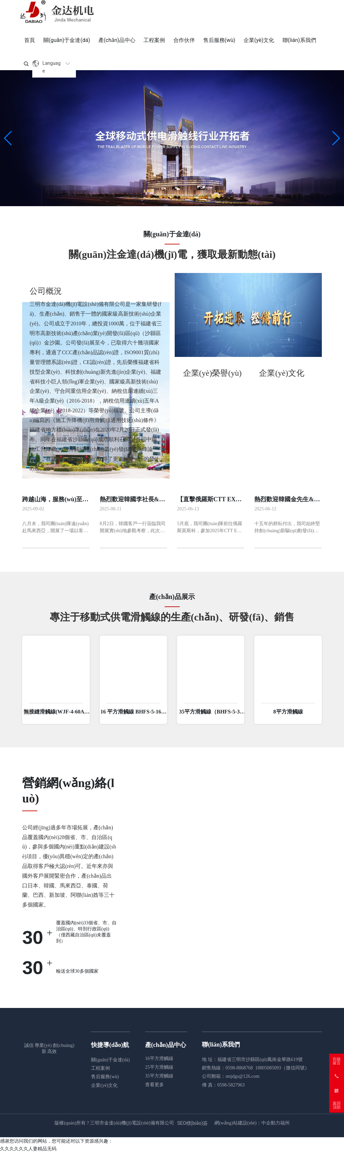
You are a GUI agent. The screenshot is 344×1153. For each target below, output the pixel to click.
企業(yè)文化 (104, 1085)
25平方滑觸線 (159, 1067)
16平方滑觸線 (159, 1058)
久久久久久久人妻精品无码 (28, 1148)
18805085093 (268, 1067)
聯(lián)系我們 (221, 1044)
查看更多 (154, 1084)
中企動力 (270, 1122)
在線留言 (337, 1061)
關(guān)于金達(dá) (110, 1059)
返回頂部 (337, 1105)
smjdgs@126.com (242, 1076)
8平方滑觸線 (288, 711)
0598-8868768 (239, 1067)
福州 (285, 1122)
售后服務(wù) (105, 1076)
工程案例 (100, 1068)
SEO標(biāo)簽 (192, 1123)
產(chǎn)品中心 (165, 1045)
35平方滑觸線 (159, 1075)
